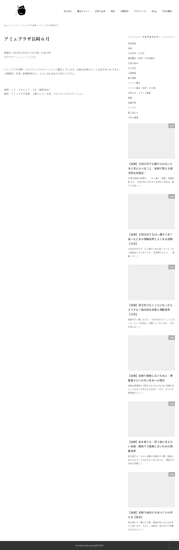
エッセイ (132, 107)
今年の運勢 (133, 117)
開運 (130, 97)
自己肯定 (132, 68)
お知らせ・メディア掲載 (139, 92)
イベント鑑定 (134, 82)
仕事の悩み (133, 63)
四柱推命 (132, 43)
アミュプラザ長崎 (26, 56)
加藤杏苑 (132, 102)
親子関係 (132, 78)
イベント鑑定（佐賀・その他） (142, 87)
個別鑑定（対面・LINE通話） (142, 58)
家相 (130, 48)
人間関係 (132, 73)
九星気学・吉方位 (136, 53)
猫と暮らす (133, 112)
